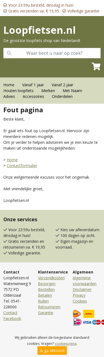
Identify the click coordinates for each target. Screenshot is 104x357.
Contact (10, 312)
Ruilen (43, 301)
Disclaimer (82, 289)
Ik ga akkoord (52, 350)
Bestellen (46, 289)
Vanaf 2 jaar (62, 84)
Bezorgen (46, 283)
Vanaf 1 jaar (33, 84)
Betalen (45, 295)
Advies (9, 96)
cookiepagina (66, 343)
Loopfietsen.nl (39, 30)
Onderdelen (62, 96)
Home (8, 84)
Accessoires (33, 96)
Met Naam (72, 90)
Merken (48, 90)
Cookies (80, 301)
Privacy (79, 295)
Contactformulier (22, 165)
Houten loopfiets (18, 90)
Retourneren (49, 306)
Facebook (12, 318)
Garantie (45, 312)
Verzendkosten (51, 277)
